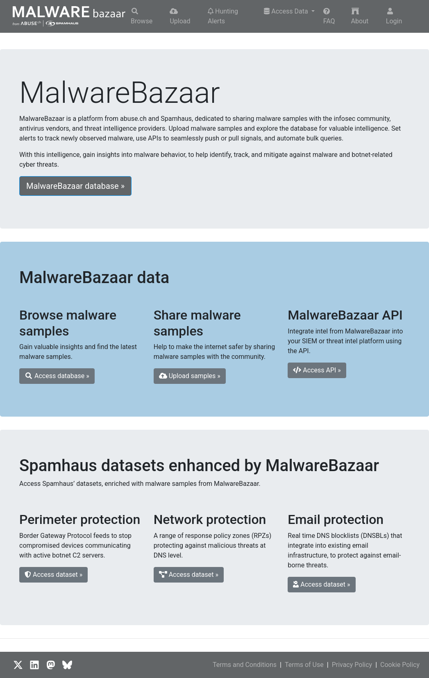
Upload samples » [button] (189, 376)
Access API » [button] (316, 370)
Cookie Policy (400, 665)
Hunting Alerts (223, 16)
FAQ (329, 16)
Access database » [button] (57, 376)
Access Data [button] (286, 11)
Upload (180, 16)
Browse (141, 16)
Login (394, 16)
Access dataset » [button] (53, 574)
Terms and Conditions (245, 665)
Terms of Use (304, 665)
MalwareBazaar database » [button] (75, 186)
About (360, 16)
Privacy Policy (352, 665)
